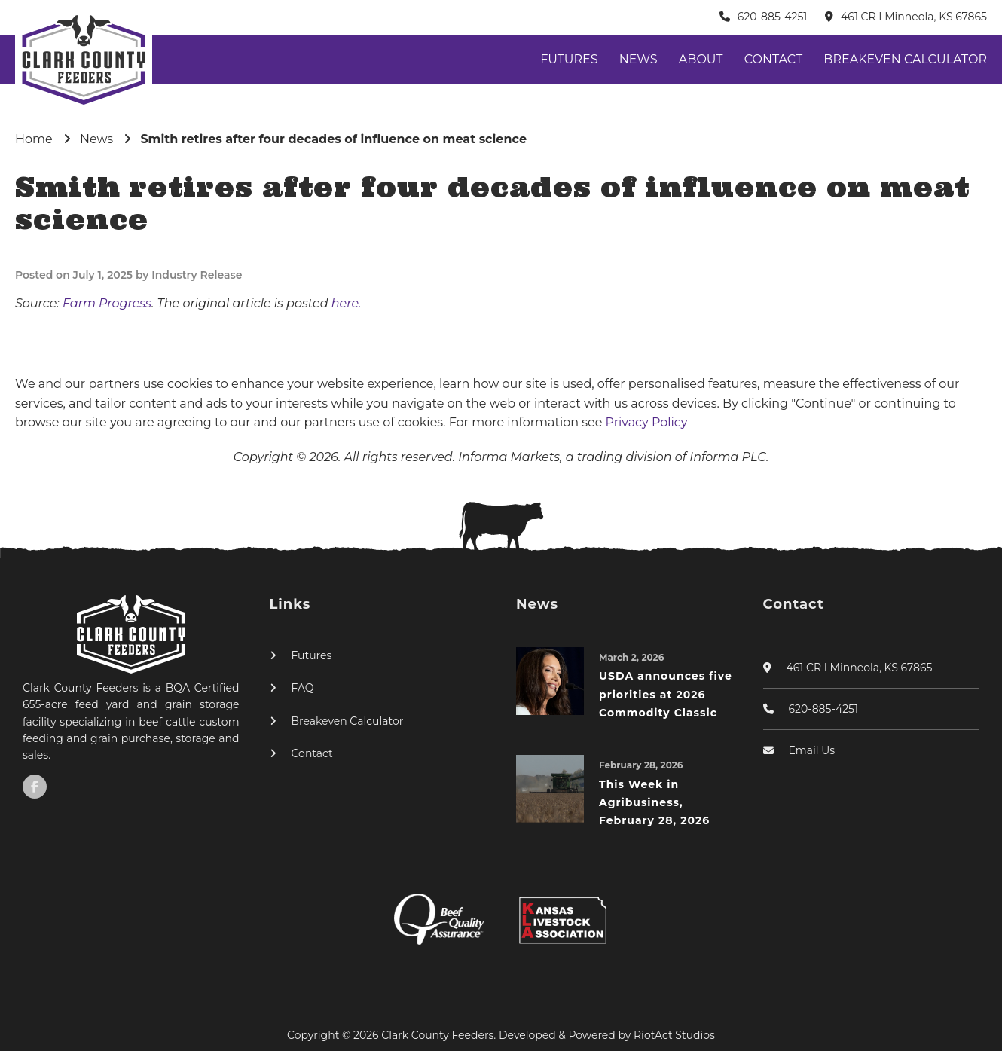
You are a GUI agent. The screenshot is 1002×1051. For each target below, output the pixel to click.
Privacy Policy (647, 422)
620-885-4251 (773, 16)
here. (346, 303)
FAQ (303, 688)
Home (34, 139)
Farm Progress (107, 303)
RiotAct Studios (674, 1035)
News (638, 59)
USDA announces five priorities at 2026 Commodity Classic (665, 694)
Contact (773, 59)
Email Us (812, 750)
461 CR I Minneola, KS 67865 (914, 16)
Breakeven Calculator (905, 59)
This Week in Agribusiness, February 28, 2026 (654, 803)
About (701, 59)
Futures (568, 59)
